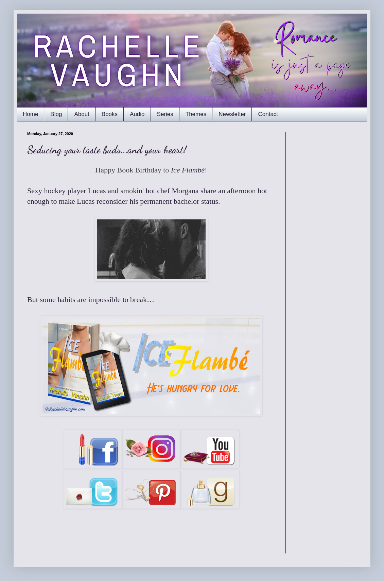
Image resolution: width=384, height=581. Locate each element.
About (81, 114)
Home (30, 114)
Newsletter (232, 114)
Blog (56, 114)
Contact (268, 114)
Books (110, 114)
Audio (137, 114)
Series (165, 114)
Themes (196, 114)
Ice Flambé (188, 170)
